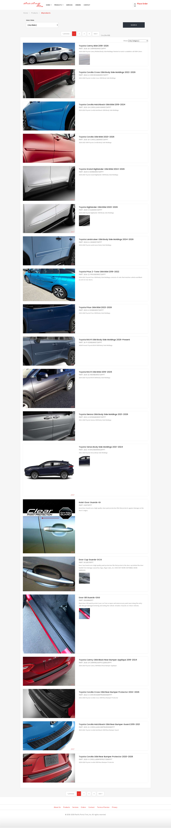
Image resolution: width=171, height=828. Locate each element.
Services (69, 5)
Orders (78, 5)
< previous (65, 34)
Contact (87, 5)
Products (58, 5)
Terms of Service (103, 807)
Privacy (114, 807)
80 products (45, 13)
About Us (57, 807)
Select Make (30, 20)
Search (134, 25)
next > (96, 34)
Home (48, 5)
